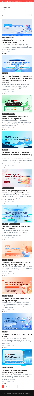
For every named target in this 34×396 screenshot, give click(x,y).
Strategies (11, 37)
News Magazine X (26, 393)
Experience (4, 37)
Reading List (12, 113)
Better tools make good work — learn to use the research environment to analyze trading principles (17, 154)
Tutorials (18, 223)
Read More (4, 53)
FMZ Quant (6, 7)
